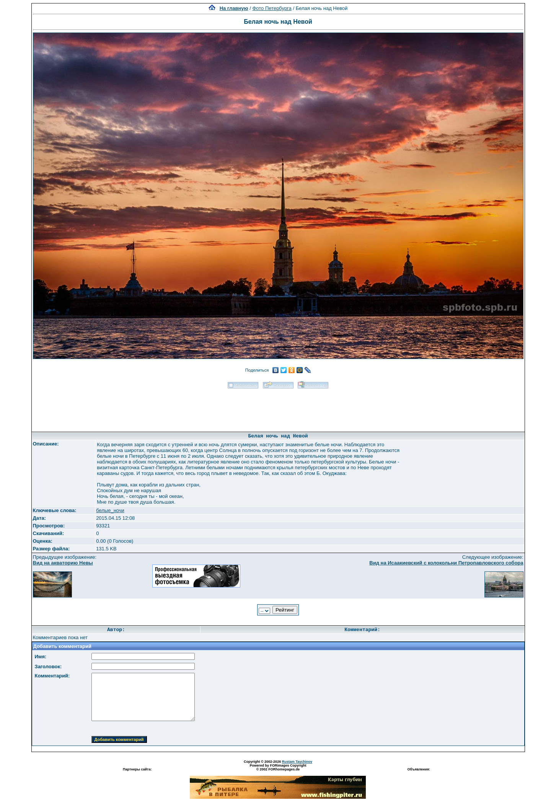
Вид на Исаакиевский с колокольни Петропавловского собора (446, 563)
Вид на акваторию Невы (63, 563)
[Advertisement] (278, 407)
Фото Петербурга (271, 8)
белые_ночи (110, 510)
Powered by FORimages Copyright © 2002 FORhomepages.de (277, 767)
